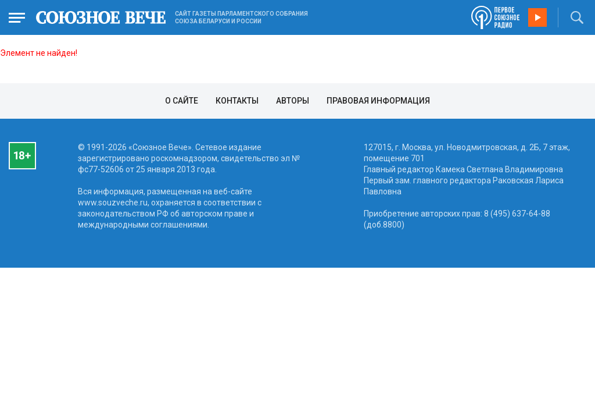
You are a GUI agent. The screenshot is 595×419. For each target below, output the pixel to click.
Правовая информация (378, 100)
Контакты (237, 100)
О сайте (181, 100)
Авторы (292, 100)
